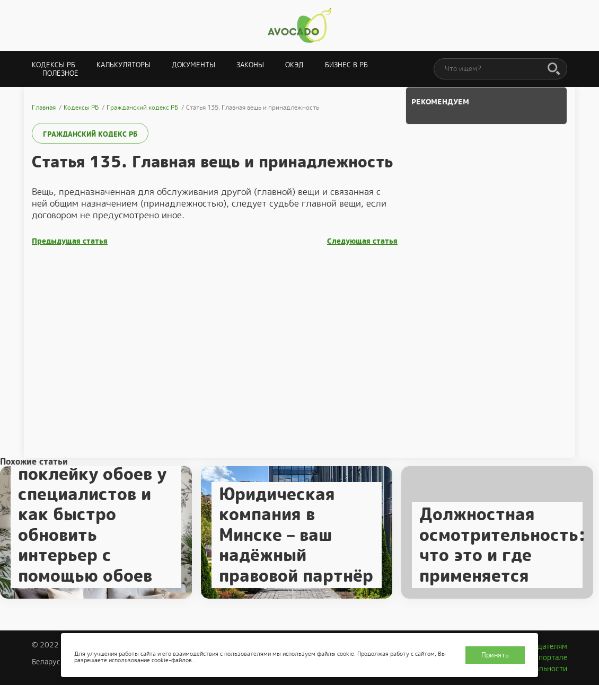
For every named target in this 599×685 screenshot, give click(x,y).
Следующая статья (362, 241)
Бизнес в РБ (346, 65)
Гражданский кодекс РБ (90, 134)
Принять (495, 655)
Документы (193, 65)
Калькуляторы (123, 65)
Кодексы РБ (53, 65)
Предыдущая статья (70, 241)
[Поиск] (554, 69)
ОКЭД (294, 65)
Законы (250, 65)
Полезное (60, 73)
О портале (549, 657)
